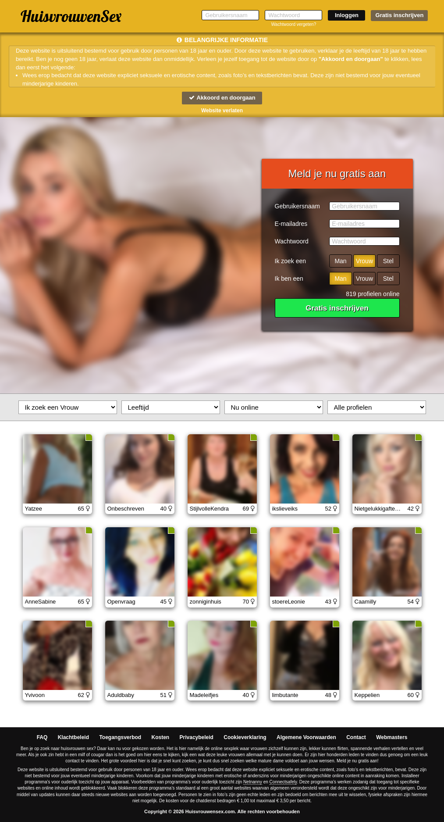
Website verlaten (222, 110)
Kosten (161, 737)
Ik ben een (289, 278)
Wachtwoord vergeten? (293, 24)
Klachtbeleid (73, 737)
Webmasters (391, 737)
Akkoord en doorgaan (221, 97)
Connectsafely (283, 781)
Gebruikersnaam (297, 206)
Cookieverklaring (245, 737)
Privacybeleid (196, 737)
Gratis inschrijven (400, 15)
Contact (356, 737)
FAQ (42, 737)
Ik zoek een (290, 260)
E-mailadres (291, 223)
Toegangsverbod (120, 737)
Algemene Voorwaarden (306, 737)
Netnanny (252, 781)
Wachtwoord (292, 241)
